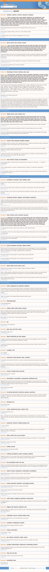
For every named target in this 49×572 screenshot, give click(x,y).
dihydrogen (10, 72)
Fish (38, 117)
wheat (19, 329)
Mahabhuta (18, 117)
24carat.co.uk (3, 151)
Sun (10, 117)
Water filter (6, 81)
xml (20, 462)
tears (15, 435)
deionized (9, 402)
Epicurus (38, 120)
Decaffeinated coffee (38, 50)
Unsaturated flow (42, 79)
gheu (8, 329)
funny (14, 357)
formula (15, 72)
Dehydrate (41, 221)
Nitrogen (12, 21)
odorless (14, 14)
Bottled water (22, 45)
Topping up (43, 46)
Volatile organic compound (18, 20)
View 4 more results (5, 110)
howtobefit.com (4, 239)
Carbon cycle (15, 23)
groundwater (10, 378)
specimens (32, 392)
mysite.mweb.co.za (4, 129)
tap (7, 537)
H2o (46, 22)
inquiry (8, 483)
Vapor (14, 22)
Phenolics (18, 50)
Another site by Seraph (40, 568)
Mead (36, 45)
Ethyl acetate (3, 47)
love (24, 114)
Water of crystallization (10, 75)
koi (7, 322)
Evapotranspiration (16, 81)
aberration (15, 392)
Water (42, 18)
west (16, 114)
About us (5, 0)
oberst (19, 265)
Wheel (45, 120)
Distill (28, 50)
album (8, 265)
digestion (21, 507)
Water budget (20, 222)
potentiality (10, 560)
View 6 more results (5, 68)
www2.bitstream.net (5, 134)
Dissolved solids (35, 23)
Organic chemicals (5, 23)
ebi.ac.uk (2, 503)
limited (24, 515)
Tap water (11, 222)
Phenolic (15, 49)
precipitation (33, 471)
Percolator (13, 45)
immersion (21, 392)
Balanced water (16, 79)
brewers (19, 42)
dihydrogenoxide (11, 301)
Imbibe (36, 46)
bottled (28, 245)
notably (20, 423)
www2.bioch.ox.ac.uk (5, 398)
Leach (33, 78)
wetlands (9, 453)
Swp (34, 45)
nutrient (12, 215)
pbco (25, 72)
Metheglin (17, 47)
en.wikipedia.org (4, 274)
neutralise (16, 537)
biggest (9, 507)
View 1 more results (5, 176)
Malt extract (36, 49)
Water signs (6, 120)
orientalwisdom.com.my (5, 205)
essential (20, 215)
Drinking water (27, 47)
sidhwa (9, 308)
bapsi (20, 308)
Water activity (30, 81)
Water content (32, 224)
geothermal (14, 409)
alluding (27, 140)
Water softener (24, 78)
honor (17, 371)
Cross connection (9, 225)
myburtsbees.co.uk (4, 255)
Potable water (18, 221)
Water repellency (4, 221)
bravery (9, 371)
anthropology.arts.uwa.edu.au (6, 487)
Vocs (34, 17)
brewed (24, 42)
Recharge (3, 79)
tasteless (9, 14)
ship (8, 553)
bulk (20, 336)
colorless (19, 14)
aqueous (27, 392)
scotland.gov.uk (4, 388)
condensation (25, 471)
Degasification (9, 82)
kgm (28, 72)
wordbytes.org (3, 413)
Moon (35, 117)
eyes (19, 435)
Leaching (31, 77)
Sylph (6, 119)
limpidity (22, 140)
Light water (36, 81)
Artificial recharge (20, 224)
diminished (13, 336)
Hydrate (9, 17)
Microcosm (43, 119)
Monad (26, 119)
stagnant (19, 197)
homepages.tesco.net (5, 541)
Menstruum (19, 49)
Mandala (3, 119)
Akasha (7, 117)
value (28, 515)
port (11, 553)
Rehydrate (36, 222)
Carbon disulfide (22, 17)
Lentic (34, 218)
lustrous (12, 159)
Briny (31, 46)
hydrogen (30, 14)
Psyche (30, 120)
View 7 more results (5, 137)
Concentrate (40, 45)
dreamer (15, 197)
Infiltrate (19, 77)
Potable (17, 45)
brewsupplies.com (4, 304)
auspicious (33, 197)
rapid (17, 462)
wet (20, 159)
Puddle (10, 81)
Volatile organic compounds (36, 22)
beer (16, 42)
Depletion (41, 222)
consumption (17, 378)
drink (8, 215)
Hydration (9, 74)
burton (12, 42)
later (36, 378)
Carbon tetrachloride (14, 25)
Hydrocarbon (7, 21)
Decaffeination (4, 51)
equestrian (9, 423)
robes (22, 357)
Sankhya (17, 121)
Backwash (3, 82)
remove (25, 537)
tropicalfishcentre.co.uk (5, 62)
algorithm (23, 498)
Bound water (20, 75)
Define (14, 6)
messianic (16, 179)
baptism (25, 179)
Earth (28, 116)
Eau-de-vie (22, 47)
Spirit (14, 46)
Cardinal (44, 117)
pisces (12, 114)
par (17, 336)
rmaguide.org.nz (4, 419)
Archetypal (10, 119)
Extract (27, 46)
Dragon (14, 119)
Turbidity (30, 78)
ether (29, 179)
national (20, 515)
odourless (25, 14)
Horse (2, 120)
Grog (43, 49)
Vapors (10, 22)
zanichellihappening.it (5, 354)
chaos (20, 179)
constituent (13, 245)
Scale (2, 81)
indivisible (9, 515)
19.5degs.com (3, 211)
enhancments (29, 498)
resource (15, 515)
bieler (12, 265)
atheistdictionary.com (5, 367)
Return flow (7, 224)
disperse (16, 507)
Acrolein (42, 21)
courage (13, 371)
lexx (18, 286)
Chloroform (3, 20)
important (13, 483)
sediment (30, 453)
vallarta (24, 245)
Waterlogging (42, 224)
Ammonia (39, 20)
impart (16, 159)
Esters (31, 50)
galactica (21, 286)
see (13, 402)
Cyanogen (27, 23)
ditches (9, 471)
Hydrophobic (36, 74)
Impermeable (44, 78)
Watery (17, 46)
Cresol (43, 22)
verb (13, 350)
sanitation (9, 522)
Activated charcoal (5, 22)
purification (10, 179)
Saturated (35, 77)
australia (31, 483)
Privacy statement (38, 570)
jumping (24, 423)
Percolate (33, 75)
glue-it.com (3, 92)
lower (14, 560)
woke (8, 286)
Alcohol (21, 46)
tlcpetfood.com (4, 512)
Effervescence (38, 18)
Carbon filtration (27, 20)
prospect (23, 435)
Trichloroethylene (43, 23)
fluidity (8, 114)
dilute (8, 336)
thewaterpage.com (4, 519)
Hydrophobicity (24, 81)
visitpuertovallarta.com (5, 252)
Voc (9, 18)
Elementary (27, 117)
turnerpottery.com (4, 108)
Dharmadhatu (31, 119)
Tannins (39, 47)
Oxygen (27, 22)
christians (27, 357)
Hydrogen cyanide (36, 21)
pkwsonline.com (4, 325)
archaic (9, 140)
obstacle (15, 423)
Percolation (41, 81)
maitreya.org (3, 185)
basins (20, 453)
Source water (16, 218)
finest (12, 140)
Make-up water (38, 78)
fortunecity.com (4, 125)
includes (22, 522)
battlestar (26, 286)
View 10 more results (5, 242)
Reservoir (7, 25)
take (16, 553)
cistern (8, 409)
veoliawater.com (4, 491)
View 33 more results (5, 39)
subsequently (24, 378)
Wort (40, 46)
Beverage (6, 49)
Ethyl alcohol (10, 46)
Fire (14, 116)
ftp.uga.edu (3, 29)
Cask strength (26, 49)
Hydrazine (18, 22)
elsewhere (19, 483)
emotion (20, 114)
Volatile (2, 21)
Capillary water (35, 79)
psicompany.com (4, 96)
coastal (23, 409)
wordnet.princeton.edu (5, 194)
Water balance (26, 222)
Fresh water (35, 221)
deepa (12, 308)
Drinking (12, 47)
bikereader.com (4, 234)
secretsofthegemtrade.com (6, 156)
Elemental (18, 116)
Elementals (3, 117)
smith (8, 498)
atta (14, 329)
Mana (13, 121)
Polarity (18, 119)
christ (26, 409)
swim (16, 215)
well (28, 423)
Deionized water (8, 79)
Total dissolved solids (16, 78)
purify (8, 245)
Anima (42, 120)
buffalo (8, 446)
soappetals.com (4, 426)
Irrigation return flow (20, 220)
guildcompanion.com (5, 375)
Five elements (42, 116)
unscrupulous (26, 197)
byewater (17, 140)
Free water (41, 74)
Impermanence (37, 119)
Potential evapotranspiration (7, 218)
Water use (26, 218)
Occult (22, 120)
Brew (34, 46)
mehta (16, 308)
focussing (9, 392)
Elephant (22, 119)
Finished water (28, 220)
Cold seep (3, 25)
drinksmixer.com (4, 533)
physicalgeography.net (5, 384)
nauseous (25, 215)
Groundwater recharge (17, 82)
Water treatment (13, 77)
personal (22, 371)
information (14, 530)
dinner (8, 435)
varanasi (24, 308)
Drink (32, 47)
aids (25, 507)
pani (11, 329)
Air (12, 116)
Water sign (36, 116)
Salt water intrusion (26, 221)
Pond (31, 221)
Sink (31, 23)
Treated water (7, 77)
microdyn (19, 245)
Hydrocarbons (9, 20)
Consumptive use (18, 217)
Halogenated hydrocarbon (20, 21)
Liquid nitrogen (13, 18)
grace (18, 409)
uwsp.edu (3, 361)
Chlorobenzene (23, 18)
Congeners (10, 49)
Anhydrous (44, 20)
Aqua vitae (27, 45)
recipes (9, 530)
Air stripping (8, 78)
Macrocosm (17, 120)
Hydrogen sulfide (30, 18)
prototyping (12, 462)
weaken (24, 336)
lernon (15, 265)
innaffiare (9, 350)
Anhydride (3, 78)
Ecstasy (21, 121)
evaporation (18, 471)
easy (23, 462)
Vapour (10, 23)
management (16, 522)
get (13, 553)
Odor (42, 47)
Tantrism (22, 117)
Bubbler (31, 222)
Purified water (41, 77)
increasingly (25, 483)
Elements (9, 116)
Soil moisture (13, 224)
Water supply (23, 225)
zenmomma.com (4, 405)
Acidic (24, 46)
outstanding (29, 544)
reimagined (13, 286)
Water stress (34, 220)
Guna (10, 120)
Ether (18, 18)
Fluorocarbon (29, 21)
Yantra (13, 120)
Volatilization (29, 17)
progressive (23, 544)
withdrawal (32, 378)
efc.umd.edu (3, 459)
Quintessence (23, 116)
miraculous (10, 357)
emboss (12, 498)
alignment (17, 498)
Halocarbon (34, 20)
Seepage (26, 224)
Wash (31, 45)
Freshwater (6, 222)
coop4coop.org (4, 526)
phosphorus (15, 453)
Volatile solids (22, 23)
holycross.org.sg (4, 188)
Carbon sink (22, 22)
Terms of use (45, 570)
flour (16, 329)
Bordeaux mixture (4, 50)
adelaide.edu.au (4, 549)
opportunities (15, 544)
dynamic (35, 544)
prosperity (9, 197)
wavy (8, 159)
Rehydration (6, 220)
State (6, 18)
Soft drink (31, 49)
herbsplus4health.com (5, 259)
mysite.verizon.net (4, 564)
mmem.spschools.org (5, 480)
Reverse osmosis (23, 79)
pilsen (8, 42)
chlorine (11, 537)
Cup (41, 117)
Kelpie (10, 121)
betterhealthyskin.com (5, 66)
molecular (20, 72)
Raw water (29, 79)
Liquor (8, 45)
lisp (8, 462)
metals (21, 537)
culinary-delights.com (5, 333)
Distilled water (38, 17)
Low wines (11, 50)
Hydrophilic (30, 74)
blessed (19, 357)
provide (13, 446)
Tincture (8, 47)
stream (13, 471)
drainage (25, 453)
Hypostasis (26, 120)
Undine (13, 117)
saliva (12, 435)
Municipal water (11, 221)
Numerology (6, 121)
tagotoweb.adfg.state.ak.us (6, 269)
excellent (9, 544)
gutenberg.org (3, 58)
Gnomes (32, 117)
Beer (15, 50)
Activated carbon (15, 17)
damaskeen (24, 159)
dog (12, 507)
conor (23, 265)
